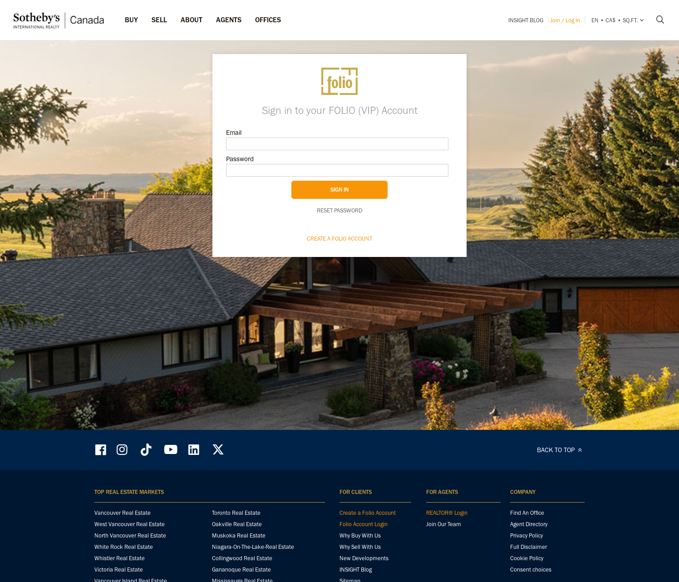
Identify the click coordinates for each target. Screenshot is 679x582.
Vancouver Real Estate (122, 512)
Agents (228, 19)
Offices (268, 19)
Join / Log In (565, 20)
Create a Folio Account (339, 238)
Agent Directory (528, 524)
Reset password (339, 210)
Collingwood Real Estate (242, 558)
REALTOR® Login (446, 512)
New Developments (364, 558)
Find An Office (527, 512)
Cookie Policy (526, 558)
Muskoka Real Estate (239, 535)
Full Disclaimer (528, 546)
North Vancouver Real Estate (130, 535)
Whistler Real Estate (119, 558)
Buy (131, 19)
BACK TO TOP (561, 450)
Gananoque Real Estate (241, 569)
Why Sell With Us (360, 546)
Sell (159, 19)
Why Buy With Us (360, 535)
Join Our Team (443, 524)
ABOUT (191, 19)
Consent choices (530, 569)
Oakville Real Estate (237, 524)
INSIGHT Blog (525, 20)
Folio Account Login (364, 524)
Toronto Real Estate (236, 512)
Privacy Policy (526, 535)
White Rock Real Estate (123, 546)
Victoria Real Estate (118, 569)
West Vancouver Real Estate (129, 524)
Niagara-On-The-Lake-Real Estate (253, 546)
